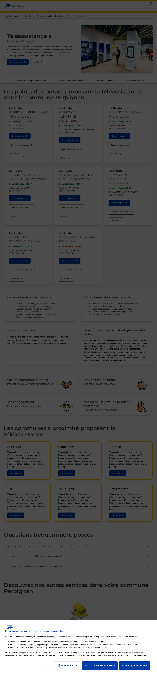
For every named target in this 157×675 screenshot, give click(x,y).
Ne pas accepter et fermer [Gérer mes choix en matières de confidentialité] (100, 665)
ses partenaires (49, 637)
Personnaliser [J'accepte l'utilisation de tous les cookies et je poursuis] (69, 665)
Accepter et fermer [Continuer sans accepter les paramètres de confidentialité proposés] (136, 665)
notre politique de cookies (135, 655)
